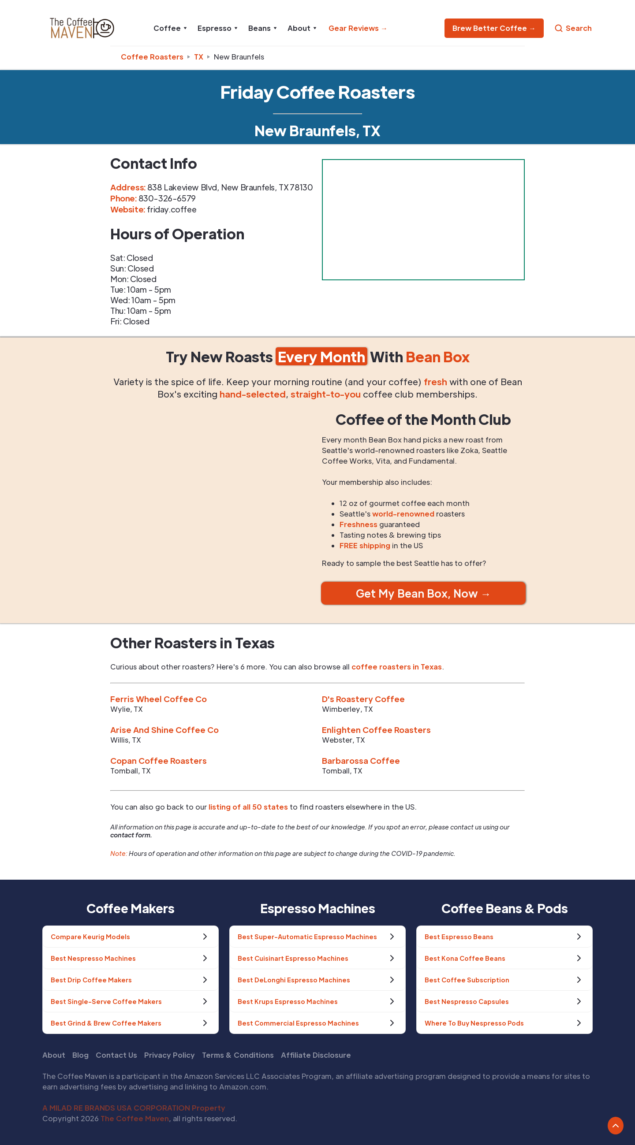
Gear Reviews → (358, 28)
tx (198, 56)
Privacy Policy (169, 1054)
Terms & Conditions (238, 1054)
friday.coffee (171, 209)
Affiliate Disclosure (316, 1054)
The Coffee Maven (135, 1118)
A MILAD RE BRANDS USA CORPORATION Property (133, 1107)
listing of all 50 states (248, 806)
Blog (80, 1054)
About (53, 1054)
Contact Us (116, 1054)
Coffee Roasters (152, 56)
